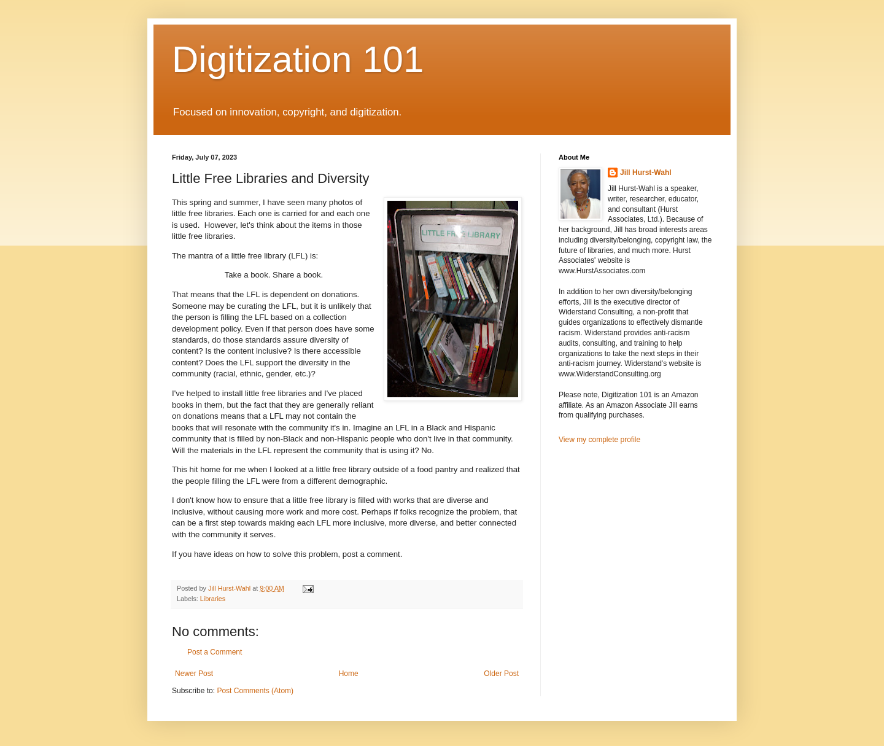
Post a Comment (214, 652)
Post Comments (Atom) (255, 690)
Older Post (501, 673)
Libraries (212, 598)
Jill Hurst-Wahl (646, 172)
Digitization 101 (298, 59)
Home (349, 673)
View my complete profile (599, 439)
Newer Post (194, 673)
